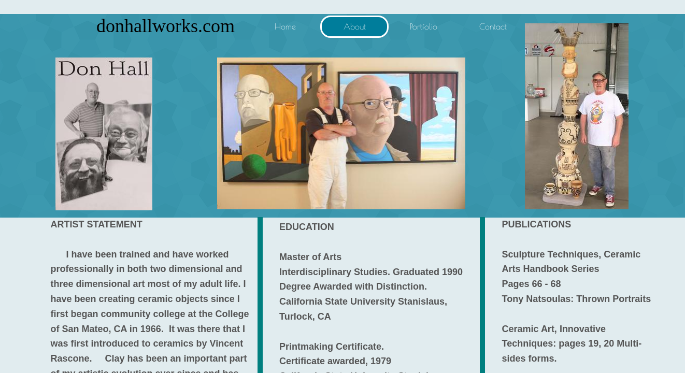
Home (285, 26)
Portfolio (423, 26)
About (355, 26)
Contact (493, 26)
